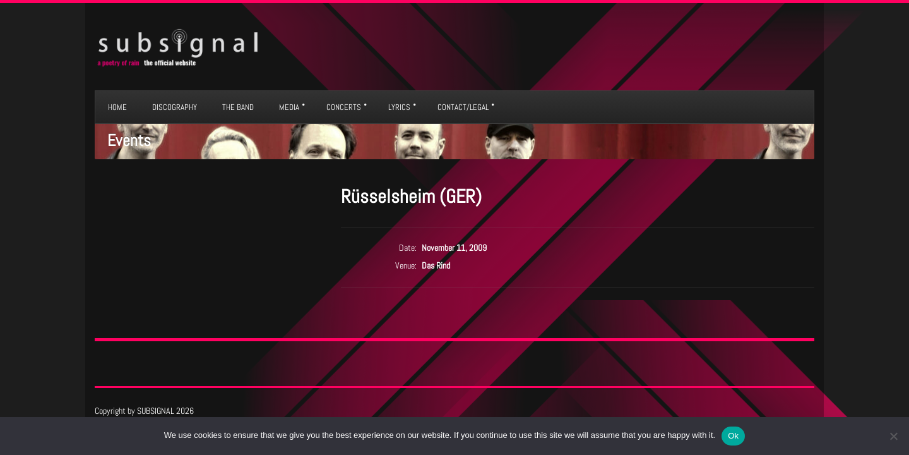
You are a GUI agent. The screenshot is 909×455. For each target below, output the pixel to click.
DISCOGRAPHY (174, 107)
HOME (117, 107)
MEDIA (289, 107)
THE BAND (238, 107)
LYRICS (399, 107)
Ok (733, 435)
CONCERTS (343, 107)
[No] (893, 436)
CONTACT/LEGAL (463, 107)
